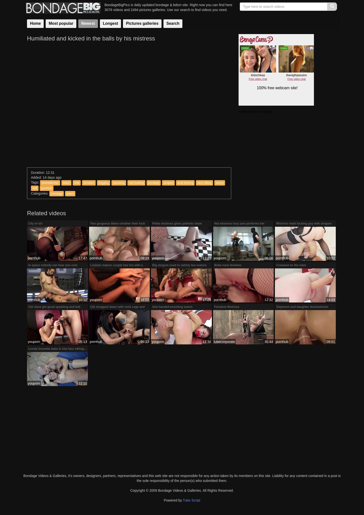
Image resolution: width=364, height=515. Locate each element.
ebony (220, 183)
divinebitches (49, 183)
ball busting (136, 183)
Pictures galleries (142, 23)
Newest (88, 23)
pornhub (46, 188)
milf (34, 188)
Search (172, 23)
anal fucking (185, 183)
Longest (110, 23)
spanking (119, 183)
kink (76, 183)
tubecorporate (224, 342)
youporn (158, 258)
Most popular (61, 23)
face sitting (204, 183)
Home (35, 23)
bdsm (66, 183)
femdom (88, 183)
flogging (103, 183)
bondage (154, 183)
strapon (168, 183)
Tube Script (191, 500)
